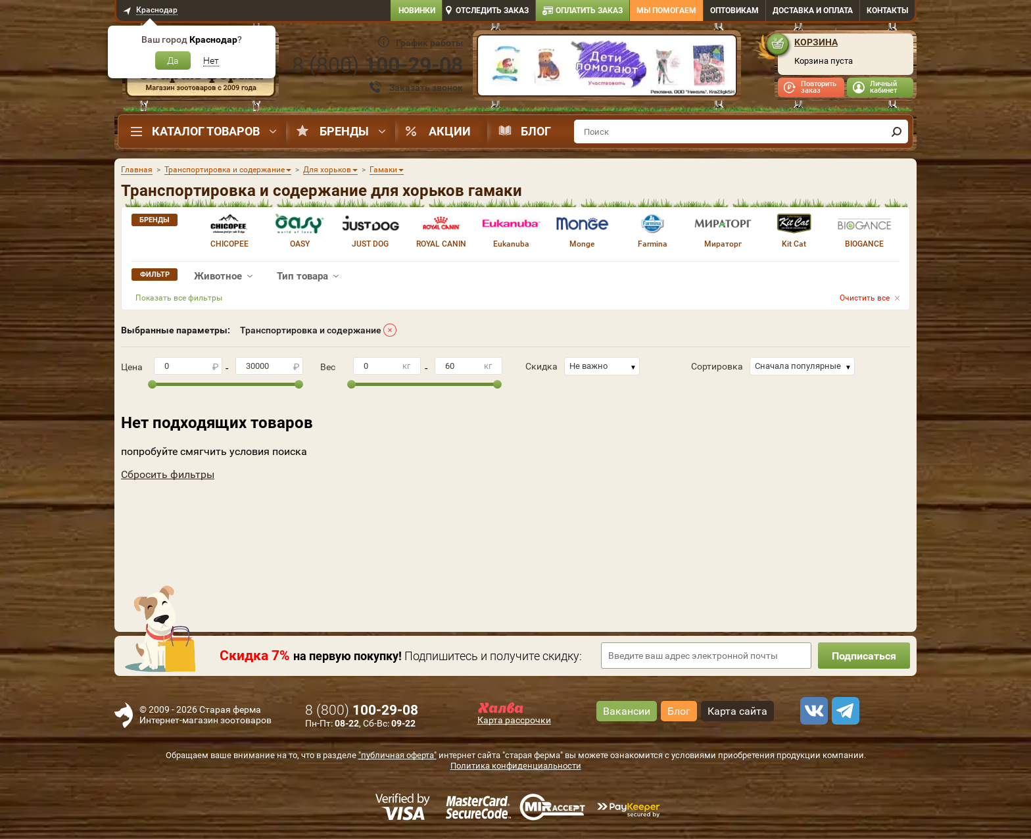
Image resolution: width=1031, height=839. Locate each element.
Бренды (344, 131)
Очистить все (865, 297)
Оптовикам (734, 10)
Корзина (816, 42)
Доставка (813, 10)
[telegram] (843, 711)
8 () (377, 65)
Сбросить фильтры (167, 474)
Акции (450, 131)
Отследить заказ (492, 10)
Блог (536, 131)
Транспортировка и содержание (310, 330)
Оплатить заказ (589, 10)
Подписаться (864, 656)
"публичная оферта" (397, 755)
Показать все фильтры (178, 297)
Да (173, 60)
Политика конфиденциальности (515, 766)
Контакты (887, 10)
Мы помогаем (666, 10)
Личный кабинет (883, 87)
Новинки (416, 10)
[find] (896, 131)
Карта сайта (737, 711)
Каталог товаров (206, 131)
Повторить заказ (818, 87)
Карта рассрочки (514, 720)
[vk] (812, 711)
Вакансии (626, 711)
